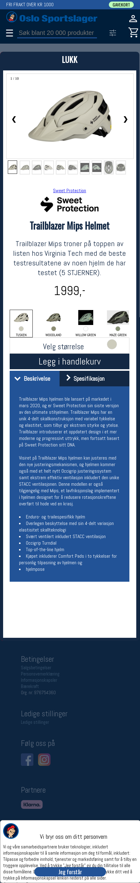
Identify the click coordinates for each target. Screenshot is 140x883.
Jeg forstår (70, 872)
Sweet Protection (69, 190)
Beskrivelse (30, 379)
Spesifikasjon (82, 379)
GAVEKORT (121, 5)
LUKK (69, 59)
